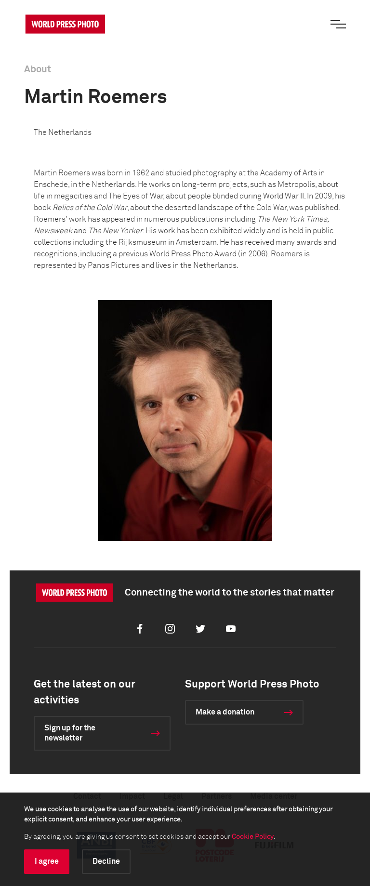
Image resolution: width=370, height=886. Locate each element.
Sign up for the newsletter (69, 733)
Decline (106, 861)
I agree (47, 861)
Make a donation (225, 712)
